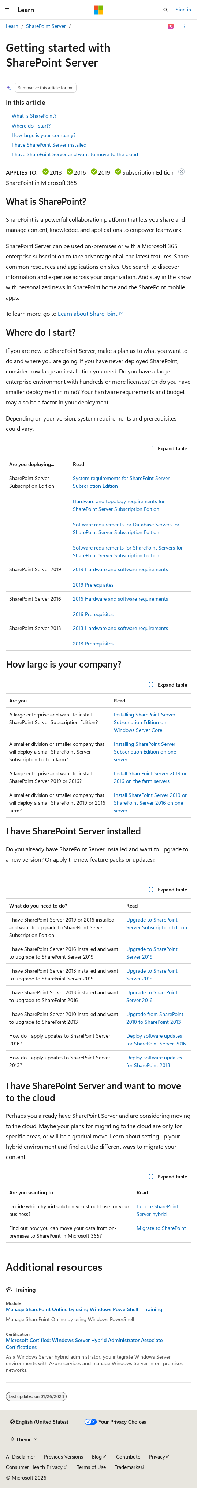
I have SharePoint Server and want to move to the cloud (75, 154)
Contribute (128, 1456)
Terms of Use (91, 1466)
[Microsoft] (98, 10)
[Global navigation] (7, 10)
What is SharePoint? (34, 115)
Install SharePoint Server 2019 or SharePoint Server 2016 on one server (150, 802)
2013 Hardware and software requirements (120, 628)
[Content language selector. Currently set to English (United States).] (39, 1422)
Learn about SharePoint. (88, 313)
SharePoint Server (46, 25)
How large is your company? (43, 135)
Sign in (183, 9)
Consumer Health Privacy (34, 1466)
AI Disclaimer (20, 1456)
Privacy (157, 1456)
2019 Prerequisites (93, 584)
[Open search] (165, 10)
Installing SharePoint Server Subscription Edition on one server (145, 751)
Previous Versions (63, 1456)
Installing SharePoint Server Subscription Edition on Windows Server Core (144, 722)
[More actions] (184, 26)
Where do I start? (31, 125)
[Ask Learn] (171, 26)
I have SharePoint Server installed (49, 144)
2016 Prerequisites (93, 614)
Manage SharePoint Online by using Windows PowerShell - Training (84, 1309)
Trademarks (127, 1466)
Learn (12, 25)
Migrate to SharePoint (161, 1227)
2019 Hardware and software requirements (120, 569)
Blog (97, 1456)
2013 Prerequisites (93, 643)
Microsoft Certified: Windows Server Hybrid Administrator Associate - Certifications (86, 1343)
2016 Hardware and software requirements (120, 598)
